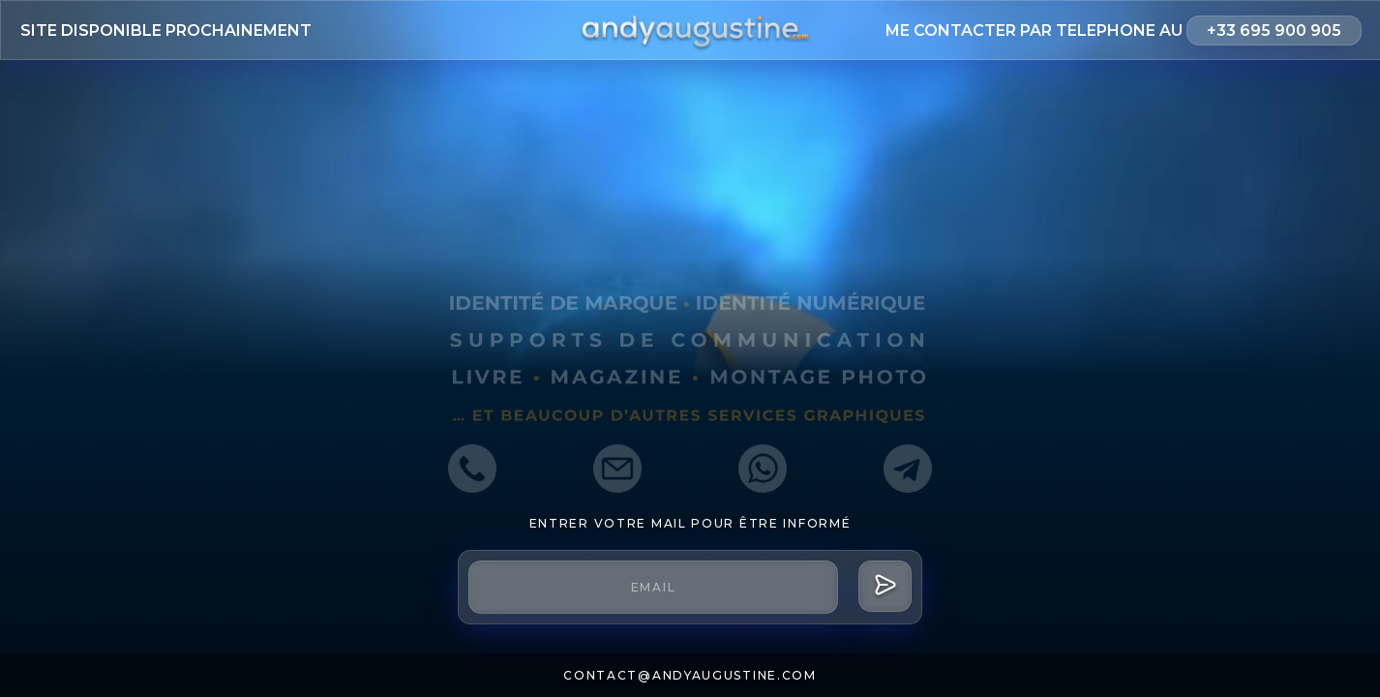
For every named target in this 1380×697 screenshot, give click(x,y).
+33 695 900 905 (1274, 30)
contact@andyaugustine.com (690, 675)
